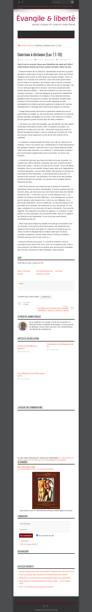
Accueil (22, 45)
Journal (31, 45)
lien (41, 263)
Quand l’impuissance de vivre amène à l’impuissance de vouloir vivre (46, 571)
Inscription (25, 541)
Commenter (45, 297)
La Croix (58, 271)
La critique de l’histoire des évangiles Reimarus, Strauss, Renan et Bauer (52, 308)
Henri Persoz (29, 59)
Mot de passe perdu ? (29, 544)
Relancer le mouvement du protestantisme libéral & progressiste (44, 578)
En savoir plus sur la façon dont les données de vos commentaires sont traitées (46, 459)
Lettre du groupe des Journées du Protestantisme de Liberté (43, 575)
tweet (21, 283)
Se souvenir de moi (45, 536)
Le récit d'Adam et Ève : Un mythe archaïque (35, 469)
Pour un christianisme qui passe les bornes (36, 587)
